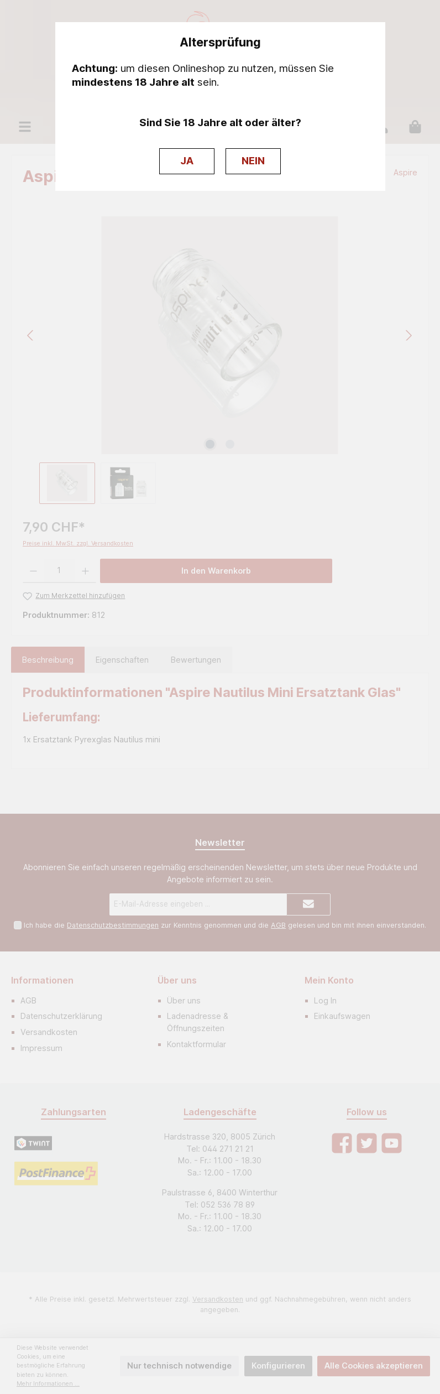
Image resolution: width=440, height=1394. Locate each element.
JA (186, 160)
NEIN (253, 160)
